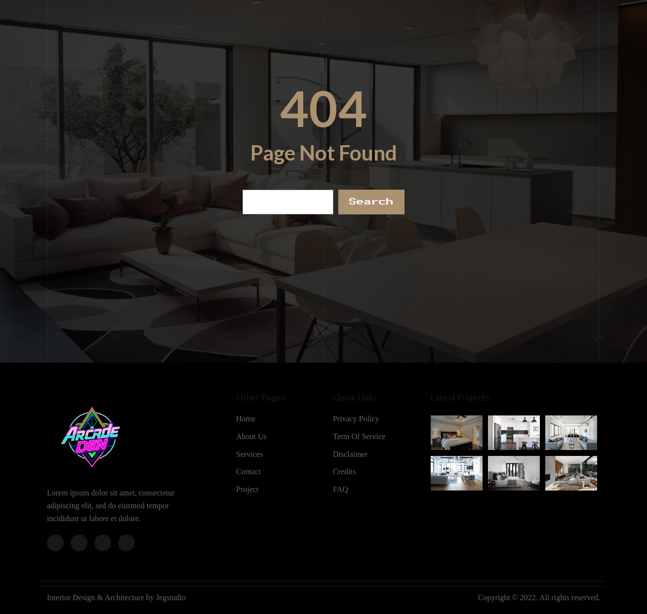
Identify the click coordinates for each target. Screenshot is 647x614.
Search (371, 201)
